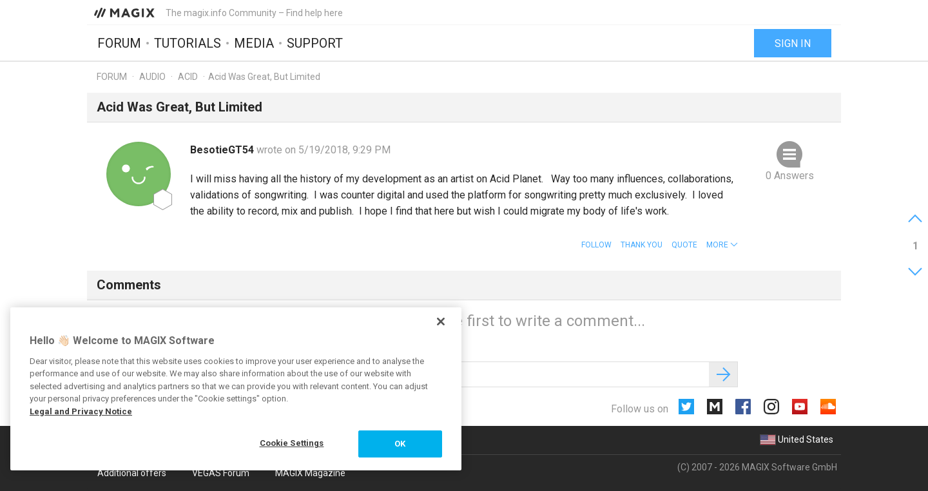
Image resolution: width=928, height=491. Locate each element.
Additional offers (131, 473)
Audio (152, 77)
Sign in (793, 43)
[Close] (441, 321)
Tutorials (187, 43)
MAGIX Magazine (310, 473)
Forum (119, 43)
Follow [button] (596, 244)
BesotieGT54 (223, 150)
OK (399, 443)
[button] (722, 244)
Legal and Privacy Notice (81, 411)
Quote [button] (684, 244)
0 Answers (790, 175)
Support (315, 43)
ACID (188, 77)
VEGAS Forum (220, 473)
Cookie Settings (292, 443)
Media (254, 43)
